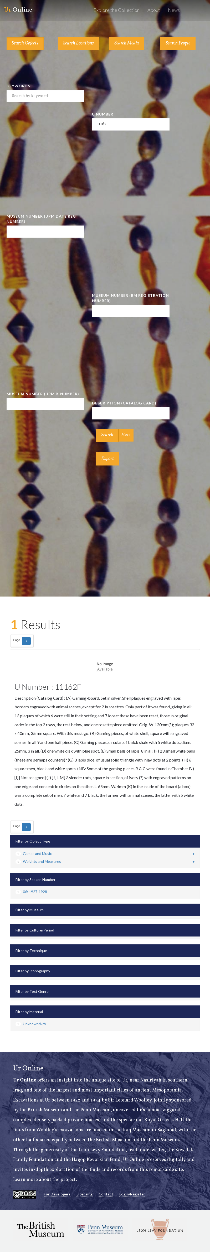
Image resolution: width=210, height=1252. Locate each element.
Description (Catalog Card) (124, 403)
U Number (102, 114)
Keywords (18, 86)
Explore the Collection (117, 10)
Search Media (126, 43)
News (174, 10)
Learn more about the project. (45, 1179)
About (153, 10)
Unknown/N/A (31, 1023)
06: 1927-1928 (31, 891)
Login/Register (132, 1194)
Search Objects (25, 43)
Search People (178, 43)
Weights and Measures (38, 861)
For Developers (57, 1194)
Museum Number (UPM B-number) (43, 394)
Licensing (84, 1194)
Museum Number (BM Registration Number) (130, 298)
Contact (106, 1194)
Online (18, 10)
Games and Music (34, 853)
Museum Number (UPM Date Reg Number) (41, 219)
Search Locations (78, 43)
